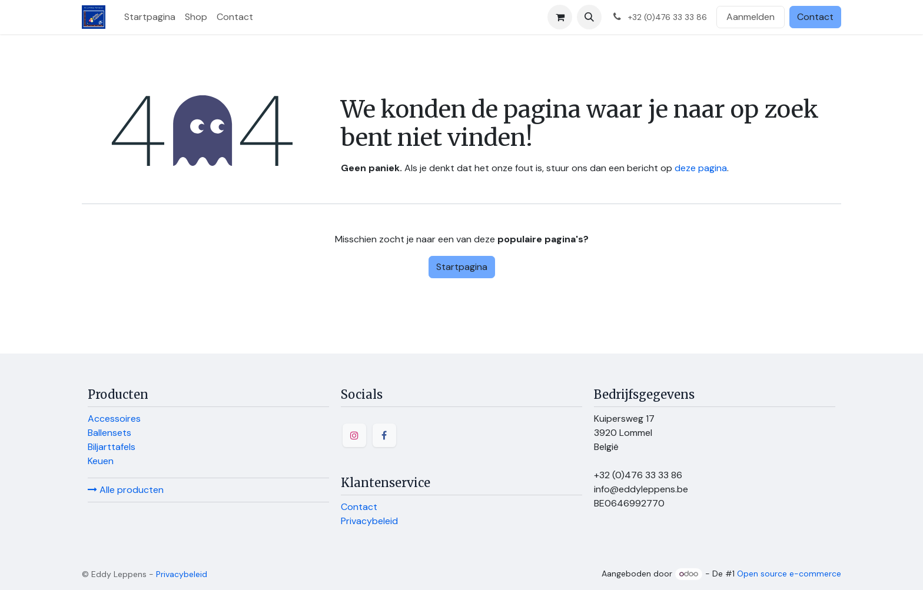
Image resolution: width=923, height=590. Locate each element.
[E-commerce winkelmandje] (559, 17)
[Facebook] (384, 435)
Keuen (101, 461)
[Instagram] (354, 435)
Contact (815, 17)
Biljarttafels (111, 447)
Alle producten (126, 490)
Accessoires (114, 418)
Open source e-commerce (789, 573)
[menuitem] (149, 17)
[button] (589, 17)
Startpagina (461, 267)
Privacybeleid (369, 521)
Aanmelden (750, 17)
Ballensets (109, 432)
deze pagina (701, 168)
